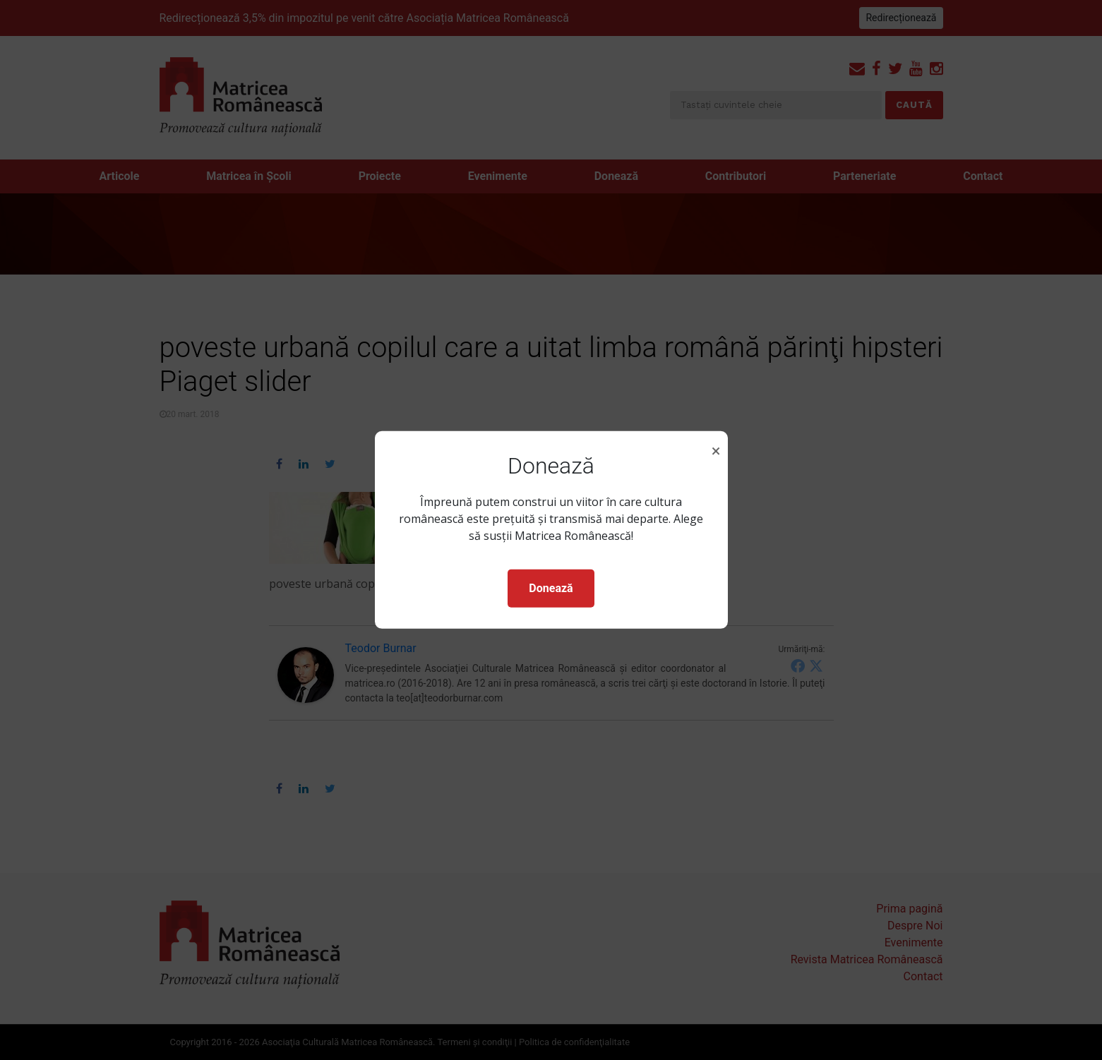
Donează (551, 588)
